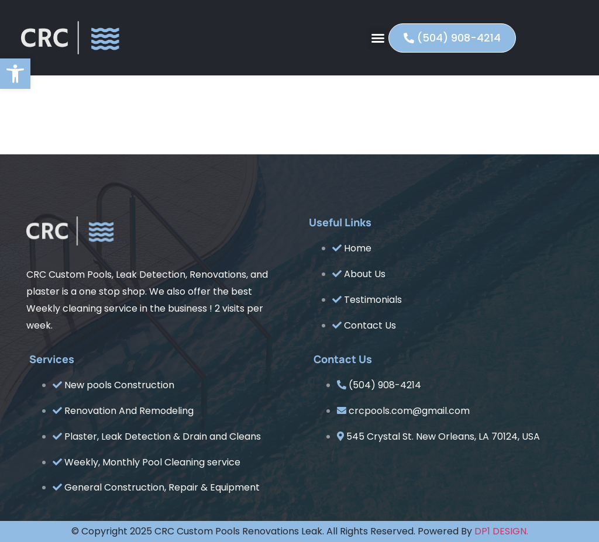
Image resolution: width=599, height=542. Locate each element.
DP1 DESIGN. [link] (501, 531)
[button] (377, 38)
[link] (15, 73)
